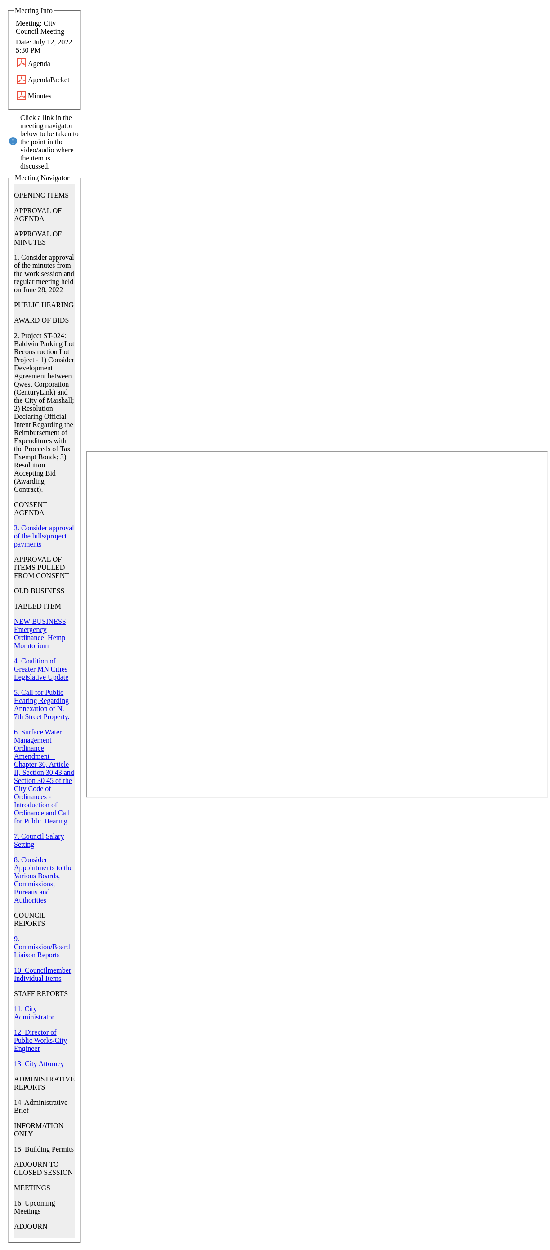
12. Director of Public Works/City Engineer (40, 1040)
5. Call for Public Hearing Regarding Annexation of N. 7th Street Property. (42, 705)
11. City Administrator (34, 1013)
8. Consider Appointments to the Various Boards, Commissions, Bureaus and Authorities (43, 880)
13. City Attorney (39, 1064)
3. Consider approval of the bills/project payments (44, 536)
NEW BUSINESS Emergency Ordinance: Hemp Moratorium (40, 633)
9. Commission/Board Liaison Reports (42, 947)
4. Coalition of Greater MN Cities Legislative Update (41, 669)
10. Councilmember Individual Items (42, 974)
